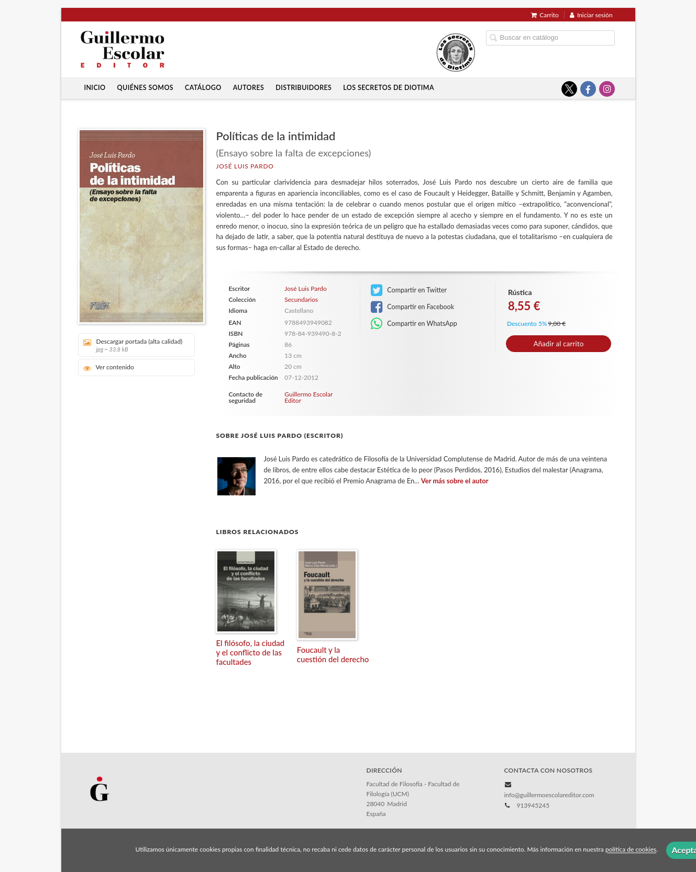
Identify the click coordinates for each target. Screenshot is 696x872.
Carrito (545, 15)
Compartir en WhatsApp (414, 324)
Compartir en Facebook (412, 307)
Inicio (94, 88)
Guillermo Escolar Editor (308, 397)
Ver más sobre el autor (455, 481)
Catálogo (203, 88)
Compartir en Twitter (409, 290)
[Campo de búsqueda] (550, 38)
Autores (248, 88)
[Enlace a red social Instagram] (607, 89)
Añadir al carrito (559, 343)
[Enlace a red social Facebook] (588, 89)
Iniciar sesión (591, 15)
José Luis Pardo (244, 166)
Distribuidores (303, 88)
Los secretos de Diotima (388, 88)
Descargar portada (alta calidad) (132, 345)
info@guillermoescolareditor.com (549, 795)
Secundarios (301, 300)
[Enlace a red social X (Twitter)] (569, 89)
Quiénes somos (145, 88)
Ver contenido (108, 367)
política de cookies (630, 850)
